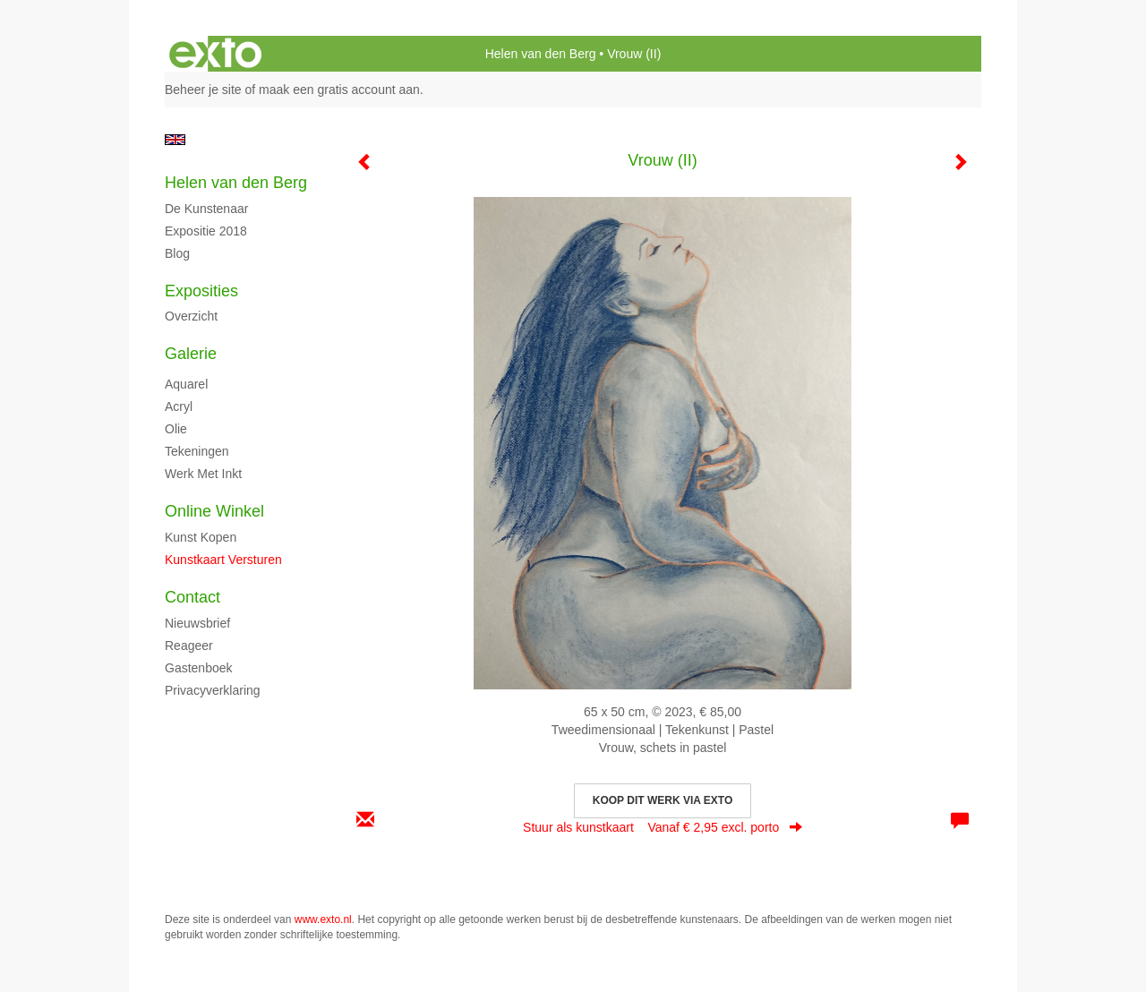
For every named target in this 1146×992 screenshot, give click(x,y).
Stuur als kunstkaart (662, 827)
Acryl (178, 406)
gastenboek (199, 668)
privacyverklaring (213, 690)
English (175, 139)
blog (177, 253)
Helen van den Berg (540, 54)
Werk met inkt (203, 473)
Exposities (201, 291)
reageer (189, 645)
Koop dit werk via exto (662, 800)
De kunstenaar (206, 208)
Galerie (191, 354)
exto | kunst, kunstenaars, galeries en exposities (215, 54)
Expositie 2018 (206, 231)
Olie (176, 429)
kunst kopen (200, 537)
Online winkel (214, 511)
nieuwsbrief (197, 623)
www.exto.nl (323, 919)
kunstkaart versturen (223, 559)
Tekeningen (197, 451)
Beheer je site (203, 89)
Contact (192, 597)
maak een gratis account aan (339, 89)
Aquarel (186, 384)
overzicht (191, 316)
